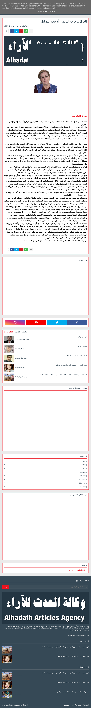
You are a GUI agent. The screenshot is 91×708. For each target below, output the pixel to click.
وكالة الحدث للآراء (7, 705)
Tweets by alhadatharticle (77, 570)
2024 (84, 468)
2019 (83, 487)
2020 (83, 483)
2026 (84, 461)
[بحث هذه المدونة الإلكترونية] (48, 587)
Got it (52, 12)
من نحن (66, 705)
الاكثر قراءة (8, 332)
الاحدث (17, 332)
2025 (84, 465)
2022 (83, 476)
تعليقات (24, 332)
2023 (83, 472)
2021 (83, 479)
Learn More (42, 12)
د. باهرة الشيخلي (79, 116)
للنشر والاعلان (76, 705)
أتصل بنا (86, 705)
